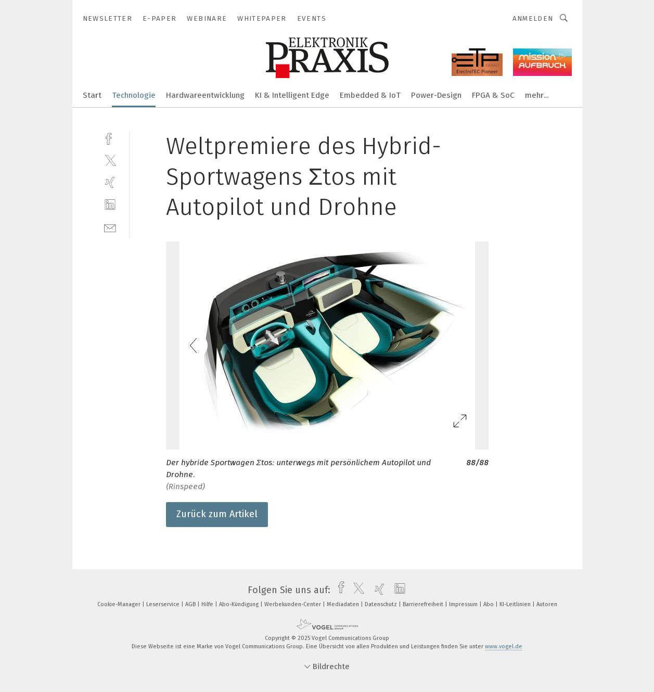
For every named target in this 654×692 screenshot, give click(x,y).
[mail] (110, 227)
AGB (191, 604)
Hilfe (208, 604)
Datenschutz (382, 604)
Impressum (464, 604)
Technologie (134, 95)
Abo (489, 604)
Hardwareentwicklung (205, 95)
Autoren (546, 604)
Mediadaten (344, 604)
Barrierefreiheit (424, 604)
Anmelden (533, 18)
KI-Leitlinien (515, 604)
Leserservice (163, 604)
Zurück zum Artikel (217, 514)
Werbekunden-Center (293, 604)
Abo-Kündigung (239, 604)
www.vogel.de (503, 646)
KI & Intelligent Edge (292, 95)
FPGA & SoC (493, 95)
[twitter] (110, 159)
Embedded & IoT (370, 95)
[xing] (110, 182)
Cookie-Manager (119, 604)
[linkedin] (110, 204)
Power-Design (436, 95)
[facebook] (110, 137)
